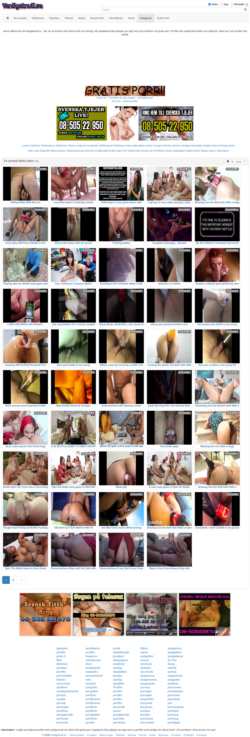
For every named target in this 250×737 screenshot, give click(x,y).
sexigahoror (174, 648)
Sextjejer (186, 145)
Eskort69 (45, 150)
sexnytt (144, 660)
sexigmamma (148, 679)
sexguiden (173, 679)
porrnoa (145, 687)
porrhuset (62, 718)
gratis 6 (61, 656)
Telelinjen (35, 145)
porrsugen (63, 707)
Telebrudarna (48, 145)
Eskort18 (216, 145)
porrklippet (173, 722)
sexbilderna (93, 648)
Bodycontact (228, 145)
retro (88, 679)
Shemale (239, 4)
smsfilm (90, 652)
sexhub (171, 667)
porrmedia (173, 699)
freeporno (91, 656)
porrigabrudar (65, 714)
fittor (59, 660)
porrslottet (119, 722)
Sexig (170, 663)
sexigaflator (174, 652)
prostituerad (93, 667)
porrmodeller (64, 675)
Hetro (215, 4)
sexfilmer (172, 683)
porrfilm (61, 652)
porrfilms (91, 695)
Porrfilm (117, 687)
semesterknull (94, 675)
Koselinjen (92, 145)
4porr (89, 663)
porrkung (172, 714)
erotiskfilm (92, 671)
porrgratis (91, 687)
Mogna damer (208, 150)
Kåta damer (223, 150)
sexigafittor (146, 656)
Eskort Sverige (153, 145)
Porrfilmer (159, 150)
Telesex (72, 145)
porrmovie (173, 695)
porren (117, 710)
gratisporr (62, 648)
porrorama (146, 718)
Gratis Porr (121, 150)
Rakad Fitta (134, 150)
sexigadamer (175, 656)
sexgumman (174, 675)
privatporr (119, 656)
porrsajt (61, 703)
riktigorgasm (120, 660)
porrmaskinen (175, 707)
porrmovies (174, 687)
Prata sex (82, 145)
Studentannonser (75, 150)
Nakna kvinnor (58, 150)
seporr (144, 652)
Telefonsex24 (106, 145)
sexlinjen (145, 667)
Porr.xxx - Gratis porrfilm (125, 101)
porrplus (145, 710)
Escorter (89, 150)
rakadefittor (120, 671)
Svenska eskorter (171, 145)
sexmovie (146, 663)
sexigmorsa (147, 675)
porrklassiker (175, 691)
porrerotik (119, 707)
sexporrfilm (147, 699)
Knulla (168, 150)
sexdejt (61, 699)
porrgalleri (92, 691)
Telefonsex (61, 145)
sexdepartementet (67, 691)
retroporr (91, 683)
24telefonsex (93, 660)
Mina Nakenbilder (136, 145)
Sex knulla (146, 671)
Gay (226, 4)
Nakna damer (193, 150)
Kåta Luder (34, 150)
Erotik (112, 150)
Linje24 (26, 145)
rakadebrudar (121, 652)
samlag (117, 667)
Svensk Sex (147, 150)
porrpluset (146, 707)
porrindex (118, 718)
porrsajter (146, 691)
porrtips (117, 675)
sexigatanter (147, 683)
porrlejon (62, 667)
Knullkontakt (101, 150)
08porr (144, 648)
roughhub (119, 663)
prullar (117, 648)
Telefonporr (120, 145)
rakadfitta (118, 683)
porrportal (146, 703)
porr (169, 703)
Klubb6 (207, 145)
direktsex (62, 663)
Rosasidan (197, 145)
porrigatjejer (93, 714)
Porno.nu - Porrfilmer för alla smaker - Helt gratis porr (125, 97)
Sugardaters (178, 150)
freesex (61, 679)
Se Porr (172, 660)
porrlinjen (173, 710)
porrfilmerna (93, 699)
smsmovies (63, 683)
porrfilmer (91, 707)
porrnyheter (147, 722)
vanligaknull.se (58, 735)
